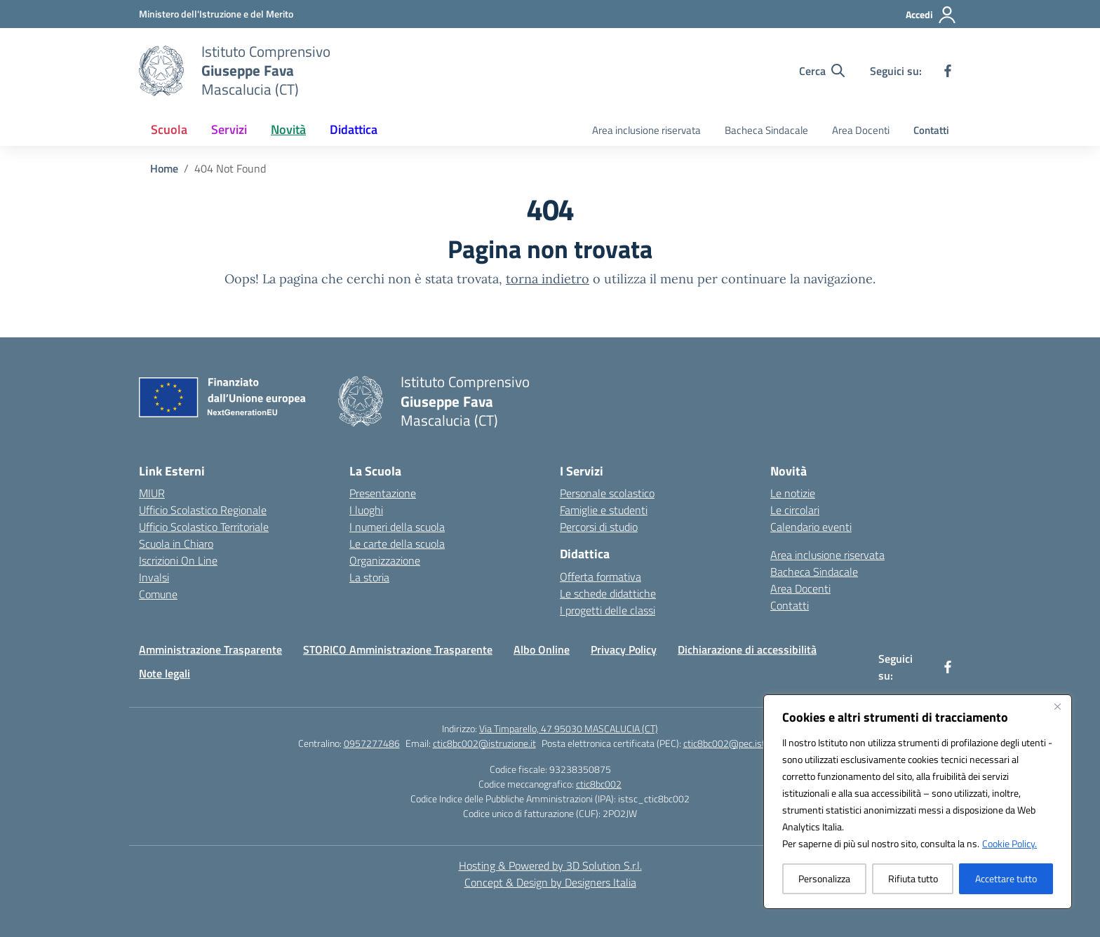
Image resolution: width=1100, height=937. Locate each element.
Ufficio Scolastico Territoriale (204, 526)
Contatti (931, 130)
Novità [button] (288, 129)
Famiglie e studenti (604, 509)
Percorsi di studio (599, 526)
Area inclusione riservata (646, 130)
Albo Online (542, 649)
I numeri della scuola (397, 526)
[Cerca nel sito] (822, 71)
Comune (158, 594)
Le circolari (794, 509)
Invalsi (154, 577)
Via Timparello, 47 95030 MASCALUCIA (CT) (568, 728)
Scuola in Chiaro (176, 543)
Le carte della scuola (397, 543)
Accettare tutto (1006, 878)
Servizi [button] (229, 129)
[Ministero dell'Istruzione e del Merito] (216, 13)
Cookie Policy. (1009, 843)
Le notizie (792, 493)
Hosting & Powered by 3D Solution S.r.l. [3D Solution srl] (550, 865)
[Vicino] (1057, 706)
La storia (369, 577)
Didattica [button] (353, 129)
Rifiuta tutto (913, 878)
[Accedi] (931, 14)
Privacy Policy (624, 649)
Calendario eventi (811, 526)
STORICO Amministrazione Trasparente (397, 649)
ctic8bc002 (599, 783)
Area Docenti (861, 130)
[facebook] (947, 71)
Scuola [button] (169, 129)
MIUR (152, 493)
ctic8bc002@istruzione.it (484, 743)
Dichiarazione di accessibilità (747, 649)
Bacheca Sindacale (766, 130)
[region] (917, 801)
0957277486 (372, 743)
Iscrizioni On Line (178, 560)
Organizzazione (384, 560)
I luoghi (366, 509)
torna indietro (547, 279)
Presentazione (382, 493)
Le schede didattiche (608, 593)
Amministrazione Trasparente (210, 649)
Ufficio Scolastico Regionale (203, 509)
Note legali (164, 673)
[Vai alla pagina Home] (164, 168)
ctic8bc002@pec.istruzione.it (743, 743)
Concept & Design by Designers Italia (550, 882)
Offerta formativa (600, 576)
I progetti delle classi (607, 610)
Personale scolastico (607, 493)
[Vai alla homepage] (265, 70)
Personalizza (824, 878)
